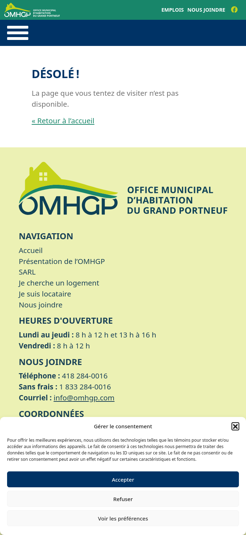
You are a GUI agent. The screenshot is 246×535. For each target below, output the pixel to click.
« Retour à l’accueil (63, 120)
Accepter (123, 479)
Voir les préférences (123, 518)
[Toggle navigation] (17, 33)
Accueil (31, 250)
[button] (235, 426)
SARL (27, 272)
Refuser (123, 498)
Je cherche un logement (59, 283)
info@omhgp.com (83, 397)
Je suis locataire (45, 294)
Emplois (172, 9)
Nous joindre (206, 9)
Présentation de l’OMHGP (62, 261)
